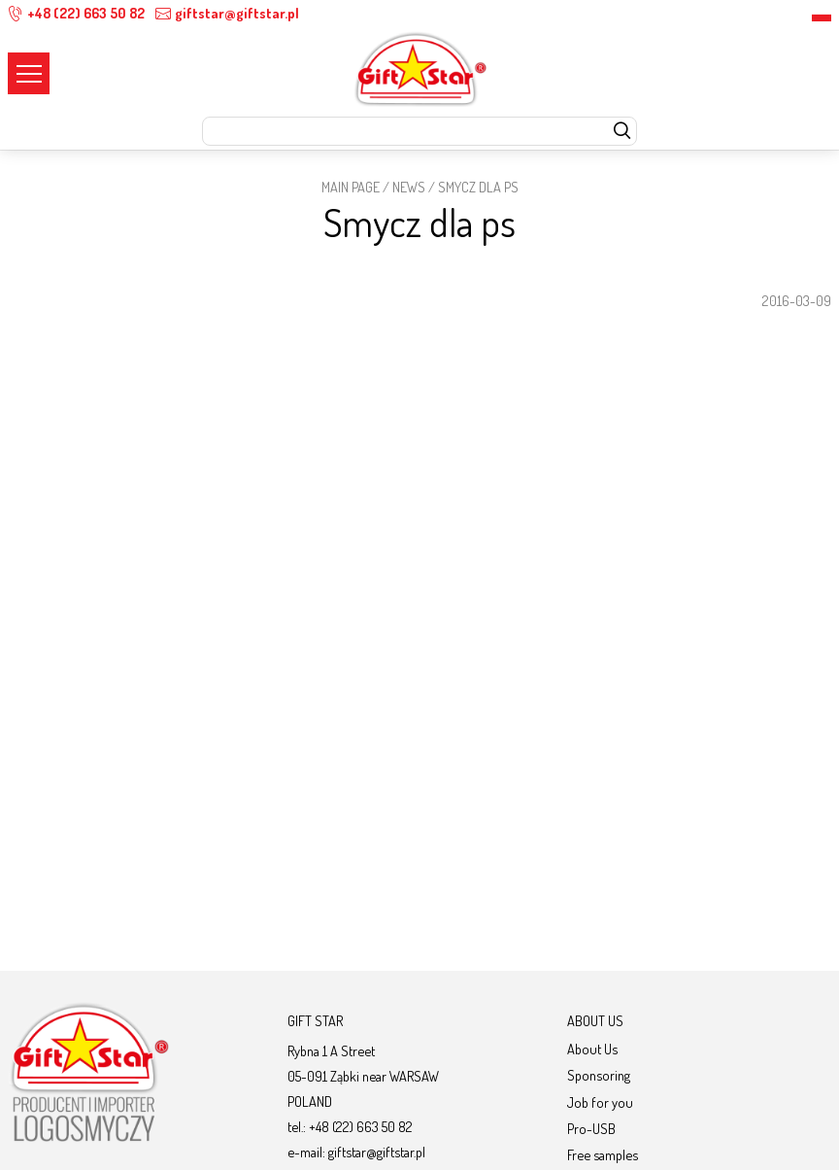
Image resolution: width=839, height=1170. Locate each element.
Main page (350, 186)
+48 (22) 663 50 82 (76, 13)
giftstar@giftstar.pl (227, 13)
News (408, 186)
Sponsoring (598, 1075)
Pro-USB (591, 1128)
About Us (592, 1048)
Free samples (602, 1154)
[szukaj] (622, 132)
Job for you (600, 1102)
